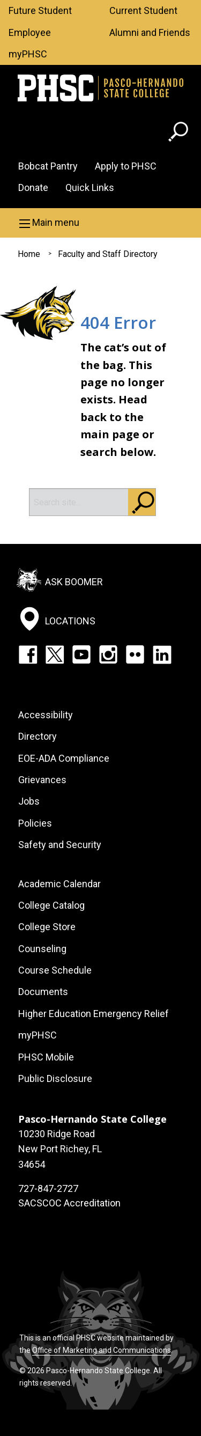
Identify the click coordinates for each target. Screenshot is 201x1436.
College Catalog (51, 905)
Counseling (42, 948)
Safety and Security (59, 844)
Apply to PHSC (126, 166)
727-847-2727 (48, 1188)
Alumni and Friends (149, 32)
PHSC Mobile (46, 1057)
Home (29, 254)
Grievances (42, 779)
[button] (100, 222)
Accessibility (45, 714)
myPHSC (28, 54)
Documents (43, 991)
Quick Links (89, 187)
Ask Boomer (74, 581)
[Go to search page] (179, 134)
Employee (30, 32)
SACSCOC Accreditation (69, 1203)
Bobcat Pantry (48, 166)
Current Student (143, 10)
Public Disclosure (55, 1078)
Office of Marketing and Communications (101, 1350)
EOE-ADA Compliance (63, 758)
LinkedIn (161, 654)
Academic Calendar (59, 883)
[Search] (79, 502)
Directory (37, 736)
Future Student (40, 10)
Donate (33, 187)
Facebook (27, 654)
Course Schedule (55, 970)
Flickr (135, 654)
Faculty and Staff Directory (108, 254)
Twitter (54, 654)
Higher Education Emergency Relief (93, 1013)
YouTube (81, 654)
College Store (47, 926)
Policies (35, 823)
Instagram (108, 654)
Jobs (29, 801)
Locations (70, 620)
